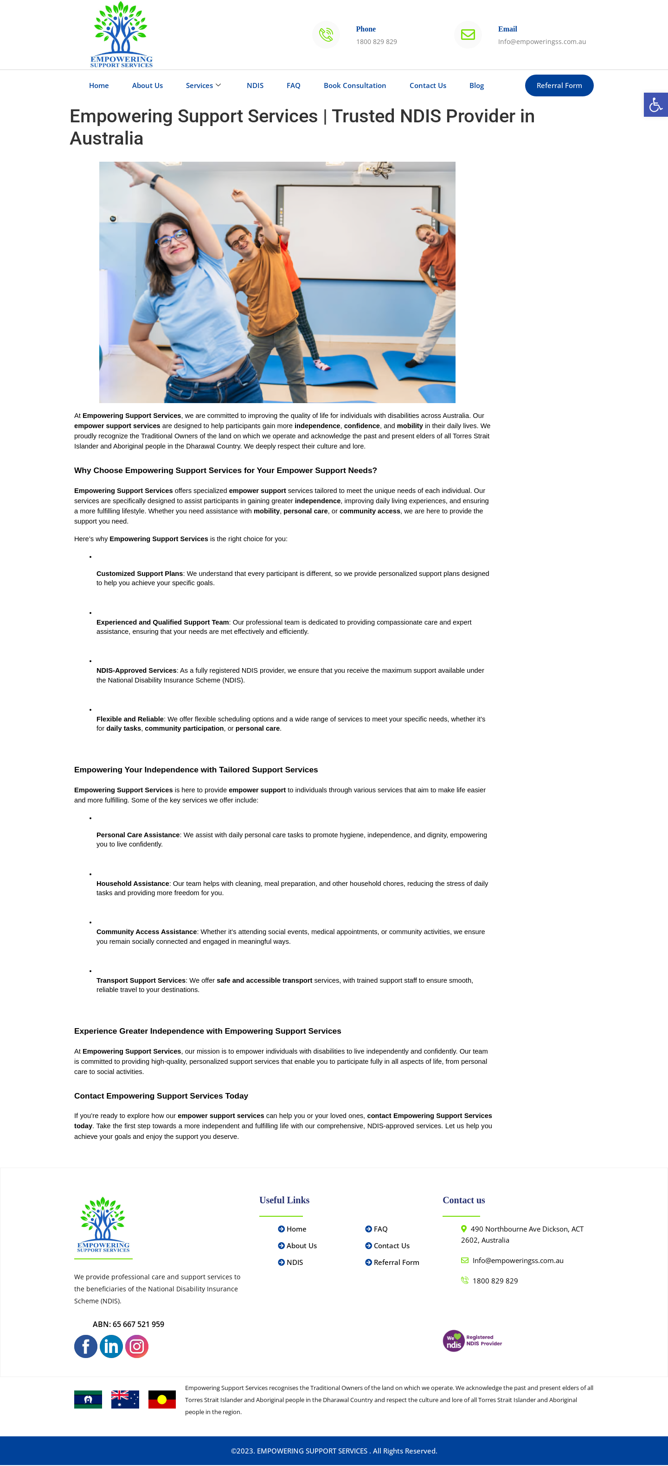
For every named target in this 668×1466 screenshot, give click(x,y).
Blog (476, 85)
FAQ (294, 85)
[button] (656, 105)
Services (203, 85)
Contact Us (428, 85)
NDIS (255, 85)
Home (99, 85)
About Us (147, 85)
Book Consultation (355, 85)
